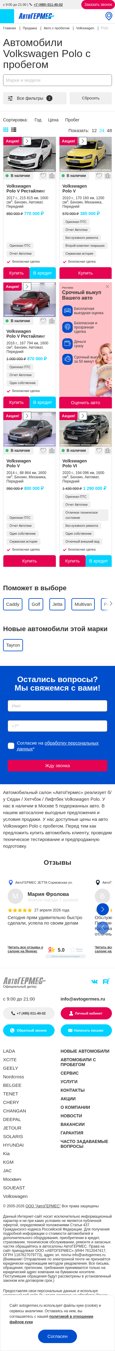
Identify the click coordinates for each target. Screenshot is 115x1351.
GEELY (10, 1068)
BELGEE (12, 1085)
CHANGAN (14, 1110)
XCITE (10, 1059)
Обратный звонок (31, 1030)
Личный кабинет (88, 1013)
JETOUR (12, 1127)
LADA (9, 1051)
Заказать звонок (98, 4)
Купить (16, 272)
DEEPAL (12, 1119)
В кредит (42, 272)
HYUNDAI (13, 1145)
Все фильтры (29, 98)
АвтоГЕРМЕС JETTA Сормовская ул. (44, 882)
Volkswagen (29, 188)
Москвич (12, 1179)
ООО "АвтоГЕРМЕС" (43, 1206)
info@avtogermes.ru (83, 998)
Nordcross (13, 1076)
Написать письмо (88, 1030)
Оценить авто (85, 402)
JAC (7, 1170)
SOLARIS (13, 1136)
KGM (8, 1162)
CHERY (11, 1102)
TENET (10, 1093)
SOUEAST (14, 1187)
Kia (6, 1153)
